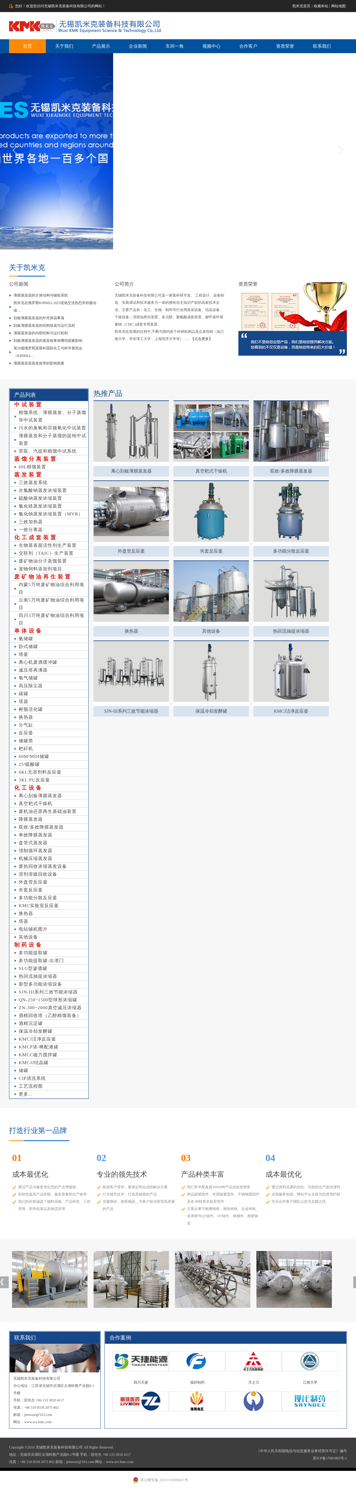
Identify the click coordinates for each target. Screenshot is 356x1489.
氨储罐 (26, 638)
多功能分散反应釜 (38, 897)
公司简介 (124, 284)
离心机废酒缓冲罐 (38, 662)
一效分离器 (31, 529)
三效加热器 (31, 521)
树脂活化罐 (31, 709)
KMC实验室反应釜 (39, 905)
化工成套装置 (36, 537)
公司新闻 (18, 284)
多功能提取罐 (33, 952)
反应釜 (26, 732)
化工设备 (28, 788)
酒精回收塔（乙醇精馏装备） (50, 1015)
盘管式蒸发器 (33, 842)
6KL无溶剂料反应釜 (40, 772)
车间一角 (175, 46)
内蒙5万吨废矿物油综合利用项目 (51, 588)
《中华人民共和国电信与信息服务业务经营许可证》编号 (301, 1451)
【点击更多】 (201, 339)
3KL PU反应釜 (34, 780)
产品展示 (101, 46)
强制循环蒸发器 (35, 850)
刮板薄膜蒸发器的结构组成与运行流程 (44, 325)
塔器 (23, 701)
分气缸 (26, 725)
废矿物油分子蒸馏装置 (43, 561)
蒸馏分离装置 (36, 459)
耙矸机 (26, 748)
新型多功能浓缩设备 (40, 984)
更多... (26, 1094)
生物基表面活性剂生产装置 (48, 545)
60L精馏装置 (32, 466)
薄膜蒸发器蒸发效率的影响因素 (39, 363)
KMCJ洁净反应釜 (37, 1039)
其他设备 (28, 937)
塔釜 (23, 654)
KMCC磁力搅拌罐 (38, 1054)
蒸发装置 (28, 475)
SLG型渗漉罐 (33, 968)
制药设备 (28, 945)
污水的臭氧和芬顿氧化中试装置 (52, 427)
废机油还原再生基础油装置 (48, 811)
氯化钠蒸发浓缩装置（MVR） (51, 514)
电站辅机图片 (33, 929)
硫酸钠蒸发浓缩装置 (40, 498)
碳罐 (23, 693)
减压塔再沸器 (33, 670)
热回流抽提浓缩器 (38, 976)
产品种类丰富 (202, 1174)
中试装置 (28, 405)
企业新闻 (138, 46)
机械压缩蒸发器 (35, 858)
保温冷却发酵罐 (35, 1031)
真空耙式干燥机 (35, 803)
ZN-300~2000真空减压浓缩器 (50, 1007)
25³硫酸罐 (29, 764)
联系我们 (322, 46)
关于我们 (64, 46)
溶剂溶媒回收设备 (38, 874)
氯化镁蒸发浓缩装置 (40, 506)
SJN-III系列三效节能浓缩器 (48, 992)
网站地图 (338, 6)
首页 (27, 46)
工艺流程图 (31, 1086)
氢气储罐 (28, 678)
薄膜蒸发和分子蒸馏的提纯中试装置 (52, 439)
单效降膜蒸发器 (35, 835)
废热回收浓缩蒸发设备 (43, 866)
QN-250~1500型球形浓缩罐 (48, 999)
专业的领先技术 (122, 1174)
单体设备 (28, 631)
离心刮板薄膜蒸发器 (40, 795)
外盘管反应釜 (33, 882)
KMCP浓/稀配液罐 (39, 1047)
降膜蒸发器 (31, 819)
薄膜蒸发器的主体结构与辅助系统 (41, 295)
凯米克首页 (301, 6)
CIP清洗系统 (32, 1078)
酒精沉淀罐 (31, 1023)
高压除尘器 (31, 685)
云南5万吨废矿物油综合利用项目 (51, 604)
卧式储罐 (28, 646)
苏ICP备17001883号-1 (330, 1458)
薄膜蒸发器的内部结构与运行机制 (41, 333)
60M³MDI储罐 (34, 756)
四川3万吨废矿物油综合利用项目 (51, 619)
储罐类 (26, 740)
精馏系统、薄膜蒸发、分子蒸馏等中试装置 (52, 416)
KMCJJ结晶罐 (34, 1062)
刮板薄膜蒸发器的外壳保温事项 (39, 318)
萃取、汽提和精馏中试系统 (48, 451)
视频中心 (211, 46)
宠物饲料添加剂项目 (40, 568)
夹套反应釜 (31, 889)
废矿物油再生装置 (43, 577)
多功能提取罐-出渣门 (41, 960)
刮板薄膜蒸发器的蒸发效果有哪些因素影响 (48, 341)
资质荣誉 (285, 46)
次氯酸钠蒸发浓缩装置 (43, 490)
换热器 (26, 717)
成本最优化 (30, 1174)
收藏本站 (321, 6)
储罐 (23, 1070)
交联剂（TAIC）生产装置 (46, 553)
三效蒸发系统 (33, 482)
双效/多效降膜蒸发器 (41, 827)
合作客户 (248, 46)
